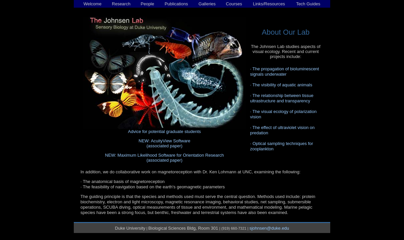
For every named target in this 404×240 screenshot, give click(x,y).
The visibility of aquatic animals (282, 84)
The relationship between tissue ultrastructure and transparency (282, 98)
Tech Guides (308, 3)
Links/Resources (269, 3)
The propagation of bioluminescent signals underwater (284, 71)
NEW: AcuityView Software (164, 140)
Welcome (92, 3)
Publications (176, 3)
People (147, 3)
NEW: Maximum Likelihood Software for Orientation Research (164, 155)
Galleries (207, 3)
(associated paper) (165, 145)
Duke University (130, 228)
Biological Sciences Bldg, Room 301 (183, 228)
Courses (234, 3)
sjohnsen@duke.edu (269, 228)
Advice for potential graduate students (164, 131)
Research (121, 3)
